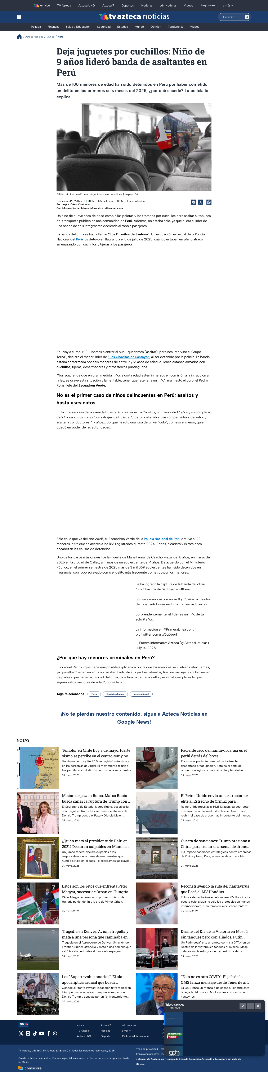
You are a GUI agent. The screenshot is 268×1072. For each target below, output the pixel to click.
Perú (94, 694)
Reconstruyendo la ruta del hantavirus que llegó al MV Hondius (215, 889)
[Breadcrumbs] (21, 36)
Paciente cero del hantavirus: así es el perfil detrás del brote (214, 753)
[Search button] (247, 17)
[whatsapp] (55, 1034)
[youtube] (41, 1035)
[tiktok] (34, 1035)
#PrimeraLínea (174, 629)
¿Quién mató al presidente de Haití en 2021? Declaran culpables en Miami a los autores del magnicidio (95, 843)
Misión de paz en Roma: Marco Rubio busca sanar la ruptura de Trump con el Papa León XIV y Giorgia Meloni (96, 798)
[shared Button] (208, 202)
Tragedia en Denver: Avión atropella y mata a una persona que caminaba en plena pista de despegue (95, 934)
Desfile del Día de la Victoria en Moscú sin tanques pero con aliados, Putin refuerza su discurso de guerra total (214, 934)
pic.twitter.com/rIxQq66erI (156, 634)
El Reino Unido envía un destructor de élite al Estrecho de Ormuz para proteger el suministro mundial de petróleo (214, 798)
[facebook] (48, 1035)
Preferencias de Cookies (174, 1048)
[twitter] (21, 1035)
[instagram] (28, 1035)
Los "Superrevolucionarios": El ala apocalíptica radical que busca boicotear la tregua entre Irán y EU (92, 979)
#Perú (185, 589)
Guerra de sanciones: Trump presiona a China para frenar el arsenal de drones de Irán (215, 843)
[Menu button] (33, 17)
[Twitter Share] (200, 202)
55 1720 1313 (214, 1033)
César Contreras (80, 204)
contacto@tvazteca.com (221, 1029)
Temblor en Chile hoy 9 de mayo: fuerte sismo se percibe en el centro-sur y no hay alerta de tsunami (96, 753)
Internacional (141, 694)
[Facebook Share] (193, 202)
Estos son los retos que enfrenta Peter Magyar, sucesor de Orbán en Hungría (95, 889)
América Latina (115, 694)
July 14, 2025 (146, 648)
